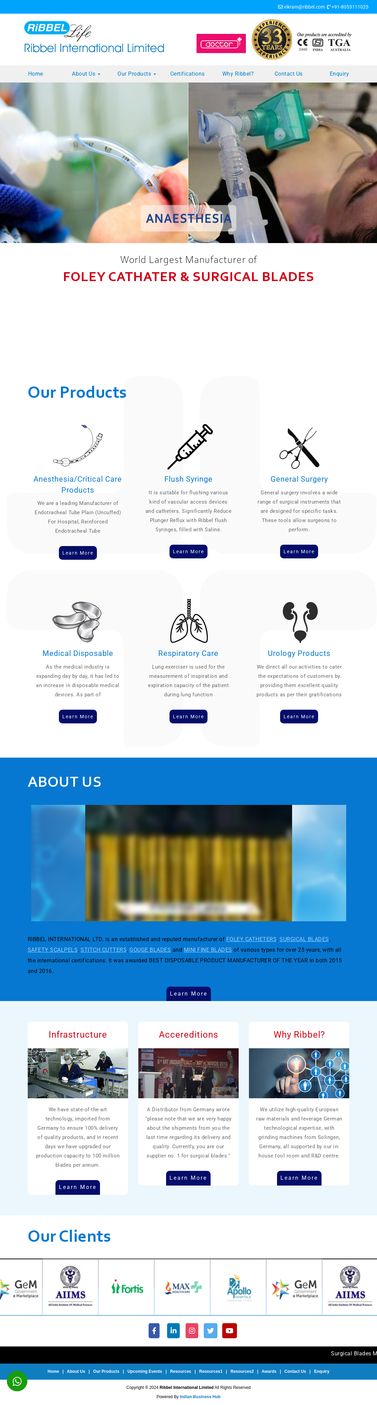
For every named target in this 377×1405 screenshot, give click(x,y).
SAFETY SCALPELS (53, 950)
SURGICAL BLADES (304, 939)
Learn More (189, 993)
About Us (86, 74)
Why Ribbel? (238, 74)
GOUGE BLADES (150, 950)
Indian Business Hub (200, 1396)
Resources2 (242, 1371)
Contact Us (289, 74)
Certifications (187, 74)
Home (35, 74)
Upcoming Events (144, 1371)
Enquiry (339, 74)
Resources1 (211, 1371)
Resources (180, 1371)
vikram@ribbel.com (304, 7)
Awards (269, 1371)
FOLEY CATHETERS (251, 939)
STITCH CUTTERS (103, 950)
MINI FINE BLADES (208, 950)
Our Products (136, 74)
